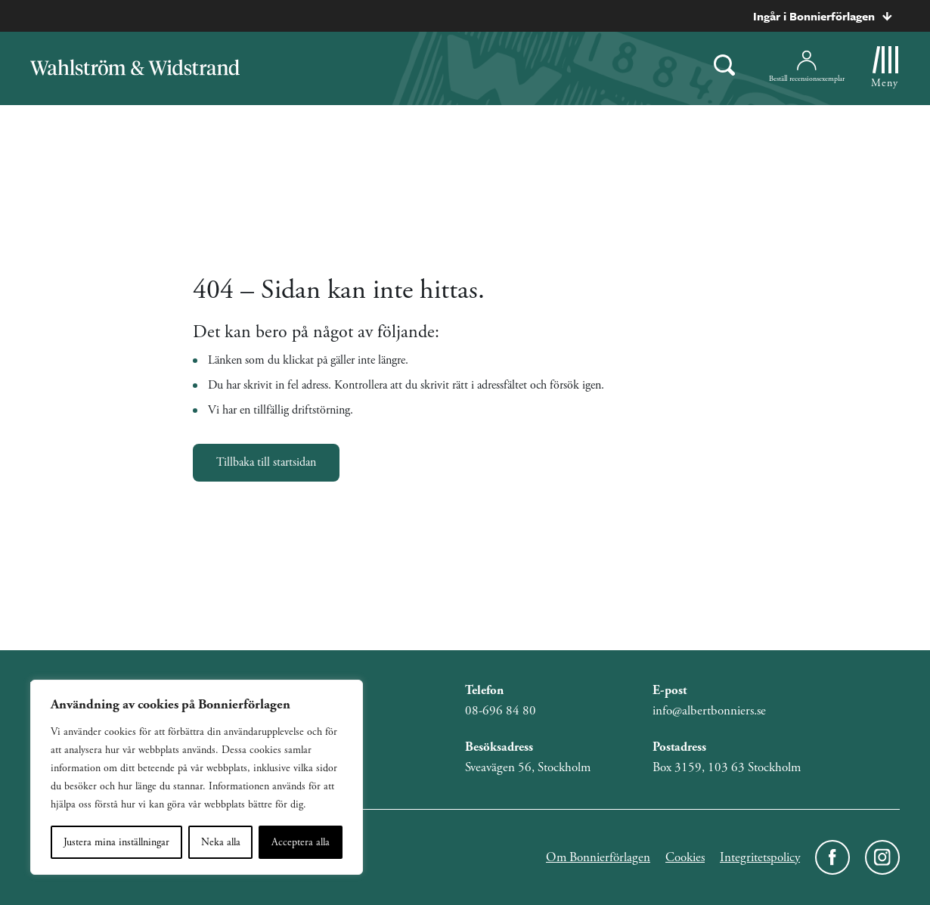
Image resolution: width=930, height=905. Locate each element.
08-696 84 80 (500, 710)
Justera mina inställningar (116, 842)
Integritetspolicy (760, 857)
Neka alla (220, 842)
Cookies (685, 857)
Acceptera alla (300, 842)
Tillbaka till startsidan (266, 462)
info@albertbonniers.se (709, 710)
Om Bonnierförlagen (598, 857)
